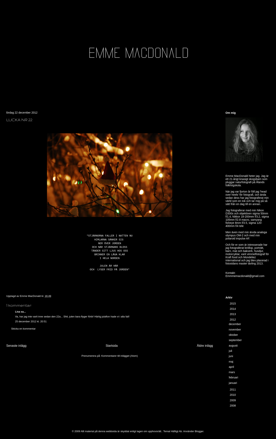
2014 (233, 308)
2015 (233, 303)
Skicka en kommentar (23, 328)
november (235, 329)
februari (234, 377)
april (232, 366)
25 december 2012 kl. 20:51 (31, 321)
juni (231, 356)
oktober (234, 334)
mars (232, 372)
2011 (233, 389)
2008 (233, 405)
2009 (233, 400)
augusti (233, 345)
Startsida (112, 345)
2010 (233, 394)
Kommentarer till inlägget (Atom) (119, 355)
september (236, 340)
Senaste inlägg (16, 345)
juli (231, 350)
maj (231, 361)
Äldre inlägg (205, 345)
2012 (233, 319)
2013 (233, 314)
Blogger (199, 431)
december (235, 324)
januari (233, 382)
